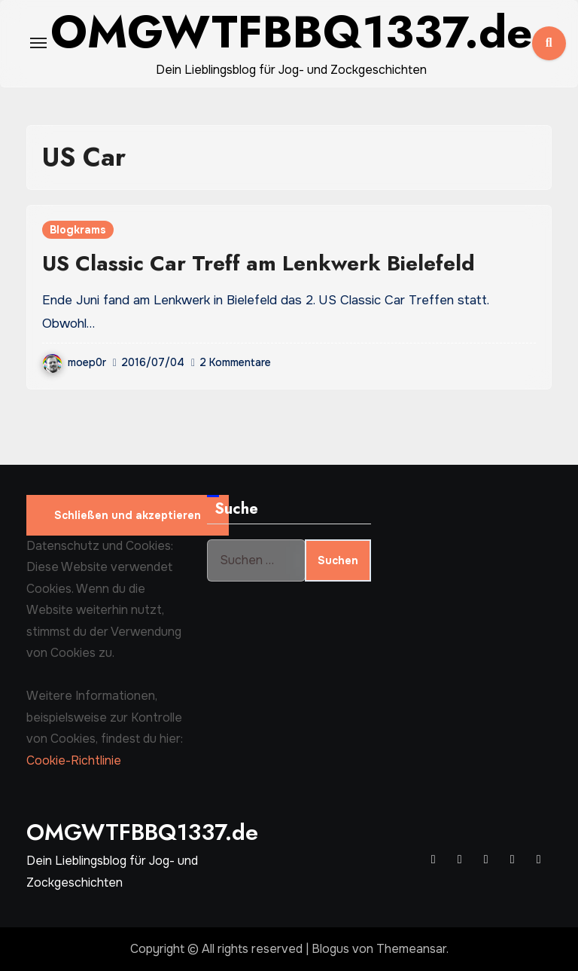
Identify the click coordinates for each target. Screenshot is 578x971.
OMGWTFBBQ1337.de (142, 832)
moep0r (74, 362)
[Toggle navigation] (38, 43)
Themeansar (411, 949)
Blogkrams (78, 230)
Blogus (330, 949)
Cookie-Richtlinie (73, 760)
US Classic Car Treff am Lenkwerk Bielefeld (258, 263)
